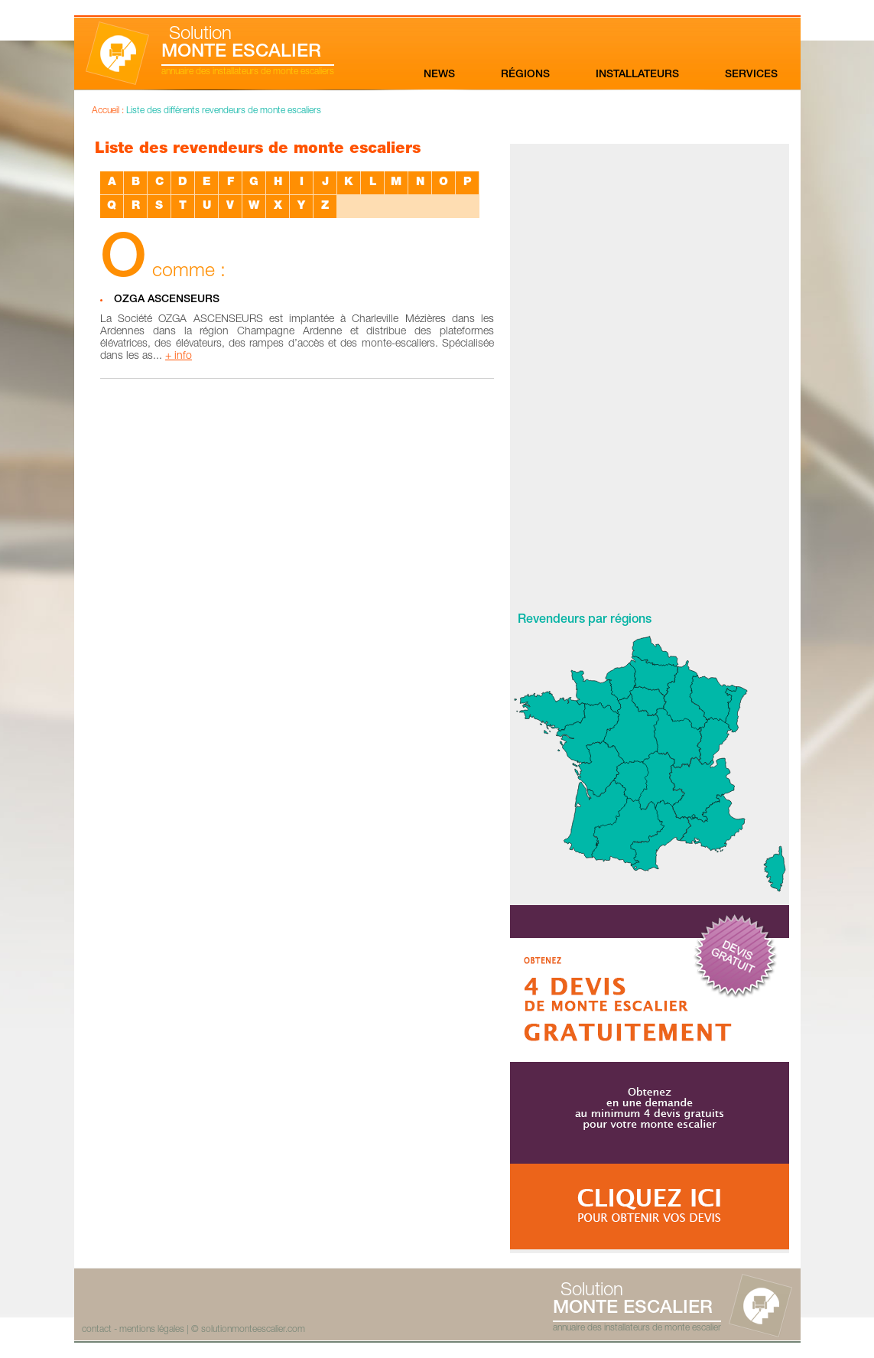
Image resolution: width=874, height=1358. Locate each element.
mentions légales (151, 1329)
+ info (178, 356)
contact (97, 1329)
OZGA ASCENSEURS (166, 300)
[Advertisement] (650, 373)
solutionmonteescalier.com (253, 1329)
